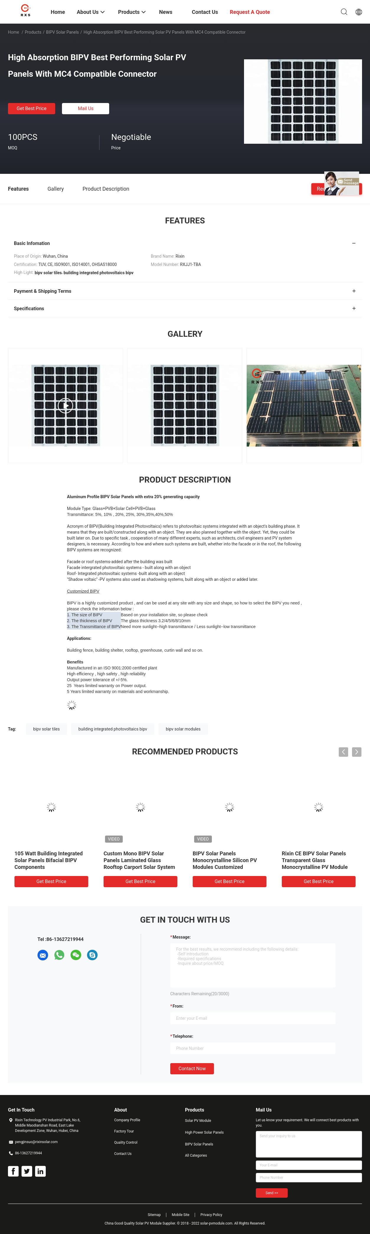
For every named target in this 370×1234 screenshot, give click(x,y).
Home (13, 32)
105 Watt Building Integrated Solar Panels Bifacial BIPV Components (48, 860)
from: (178, 1006)
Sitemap (154, 1215)
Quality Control (125, 1142)
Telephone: (183, 1036)
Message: (182, 937)
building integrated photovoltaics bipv (112, 729)
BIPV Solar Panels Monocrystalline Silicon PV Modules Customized (225, 860)
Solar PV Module (198, 1121)
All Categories (196, 1155)
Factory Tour (124, 1131)
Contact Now (192, 1068)
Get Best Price (32, 108)
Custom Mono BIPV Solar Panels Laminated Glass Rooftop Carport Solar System (139, 860)
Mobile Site (180, 1215)
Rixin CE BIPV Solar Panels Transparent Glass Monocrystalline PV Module (315, 860)
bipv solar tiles (46, 729)
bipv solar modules (183, 729)
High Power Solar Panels (204, 1132)
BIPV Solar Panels (62, 32)
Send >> (272, 1193)
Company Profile (127, 1120)
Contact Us (123, 1154)
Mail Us (86, 108)
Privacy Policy (211, 1215)
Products (33, 32)
